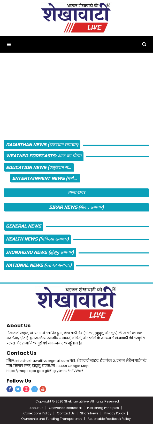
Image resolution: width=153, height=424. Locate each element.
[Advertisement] (76, 95)
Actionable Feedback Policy (109, 418)
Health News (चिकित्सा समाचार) (37, 239)
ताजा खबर (76, 192)
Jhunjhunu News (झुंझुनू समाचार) (40, 252)
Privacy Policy (114, 413)
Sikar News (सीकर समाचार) (76, 207)
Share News (89, 413)
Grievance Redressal (65, 408)
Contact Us (21, 353)
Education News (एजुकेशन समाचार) (40, 167)
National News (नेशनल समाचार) (39, 265)
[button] (9, 44)
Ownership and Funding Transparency (51, 418)
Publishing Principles (103, 408)
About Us (18, 325)
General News (23, 226)
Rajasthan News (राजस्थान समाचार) (42, 144)
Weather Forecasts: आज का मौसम (43, 156)
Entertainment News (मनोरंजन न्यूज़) (46, 178)
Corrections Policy (37, 413)
